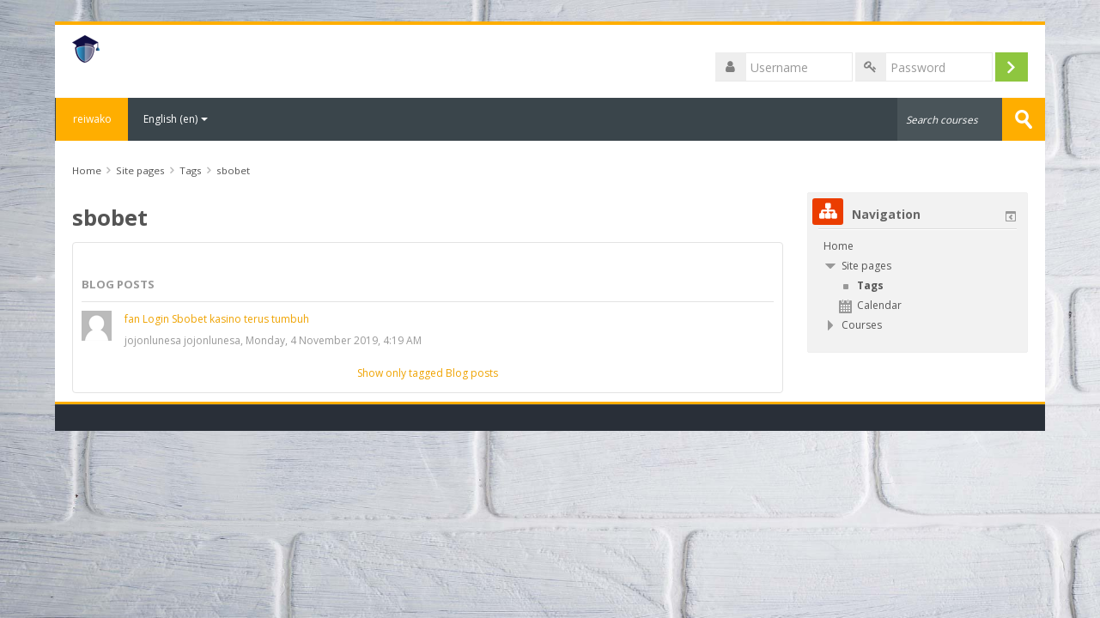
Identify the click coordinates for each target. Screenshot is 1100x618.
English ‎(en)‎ (175, 119)
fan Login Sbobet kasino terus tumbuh (217, 319)
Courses (862, 325)
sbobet (233, 170)
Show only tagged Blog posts (427, 373)
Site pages (140, 170)
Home (838, 246)
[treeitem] (917, 246)
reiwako (91, 119)
